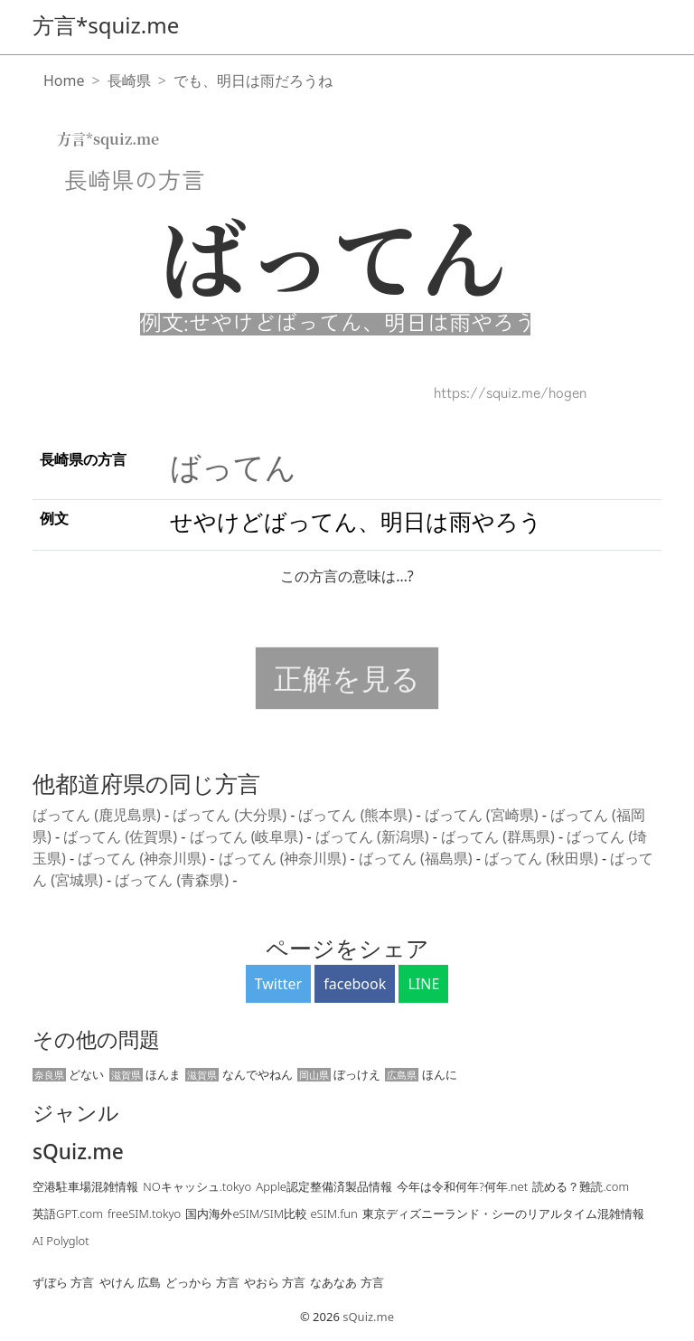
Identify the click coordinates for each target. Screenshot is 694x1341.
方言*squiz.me (106, 25)
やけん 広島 (130, 1282)
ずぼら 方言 (63, 1282)
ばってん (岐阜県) (248, 836)
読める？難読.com (580, 1186)
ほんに (420, 1074)
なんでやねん (238, 1074)
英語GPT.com (68, 1213)
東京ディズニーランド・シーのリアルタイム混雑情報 (503, 1213)
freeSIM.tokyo (144, 1213)
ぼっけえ (338, 1074)
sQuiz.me (78, 1151)
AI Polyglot (61, 1240)
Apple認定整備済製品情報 (324, 1186)
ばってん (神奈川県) (144, 858)
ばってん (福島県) (417, 858)
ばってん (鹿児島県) (98, 815)
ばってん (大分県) (231, 815)
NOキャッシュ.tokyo (197, 1186)
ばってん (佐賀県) (122, 836)
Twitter (278, 984)
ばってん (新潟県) (374, 836)
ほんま (145, 1074)
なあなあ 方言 (346, 1282)
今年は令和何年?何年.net (462, 1186)
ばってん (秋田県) (543, 858)
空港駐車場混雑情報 (85, 1186)
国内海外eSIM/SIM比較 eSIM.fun (271, 1213)
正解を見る (347, 677)
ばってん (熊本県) (357, 815)
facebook (355, 984)
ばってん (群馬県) (499, 836)
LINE (423, 984)
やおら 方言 (274, 1282)
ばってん (233, 466)
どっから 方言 (202, 1282)
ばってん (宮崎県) (483, 815)
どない (68, 1074)
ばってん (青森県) (173, 880)
